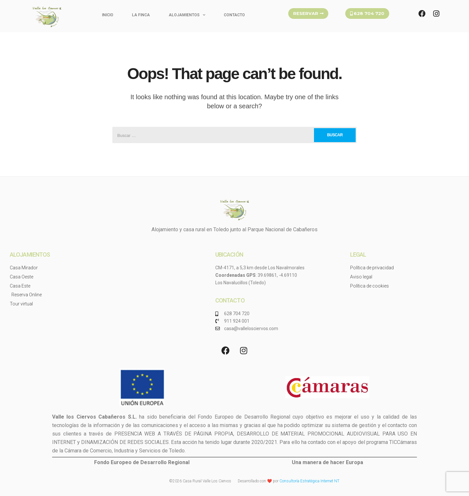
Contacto (234, 15)
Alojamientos (187, 15)
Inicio (107, 15)
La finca (141, 15)
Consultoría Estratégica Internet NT (309, 481)
